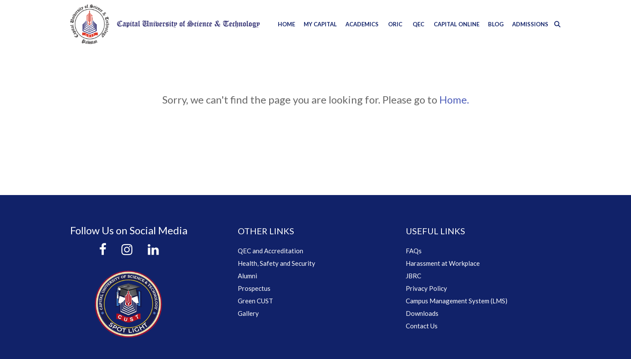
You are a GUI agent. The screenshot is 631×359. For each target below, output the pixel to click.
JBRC (413, 276)
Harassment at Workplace (443, 263)
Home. (454, 99)
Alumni (247, 276)
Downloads (422, 313)
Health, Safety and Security (276, 263)
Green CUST (255, 301)
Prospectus (254, 288)
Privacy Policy (426, 288)
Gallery (248, 313)
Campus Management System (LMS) (456, 301)
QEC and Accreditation (270, 251)
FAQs (414, 251)
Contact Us (422, 326)
